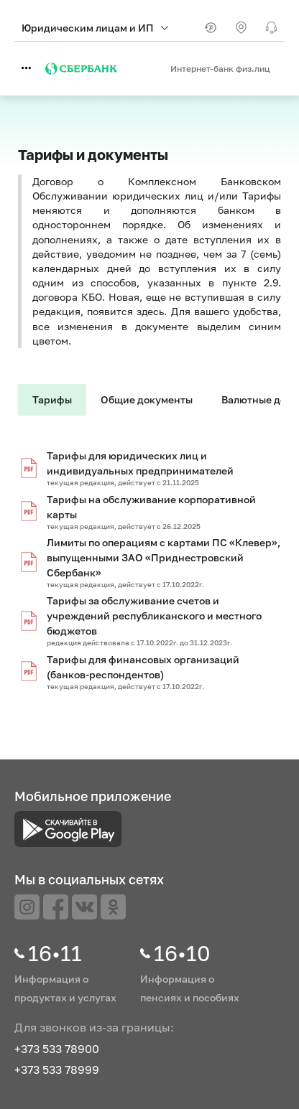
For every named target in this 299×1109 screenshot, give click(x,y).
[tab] (52, 400)
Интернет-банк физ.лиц (220, 68)
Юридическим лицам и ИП (95, 28)
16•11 (55, 953)
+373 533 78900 (56, 1049)
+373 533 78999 (56, 1069)
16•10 (182, 953)
